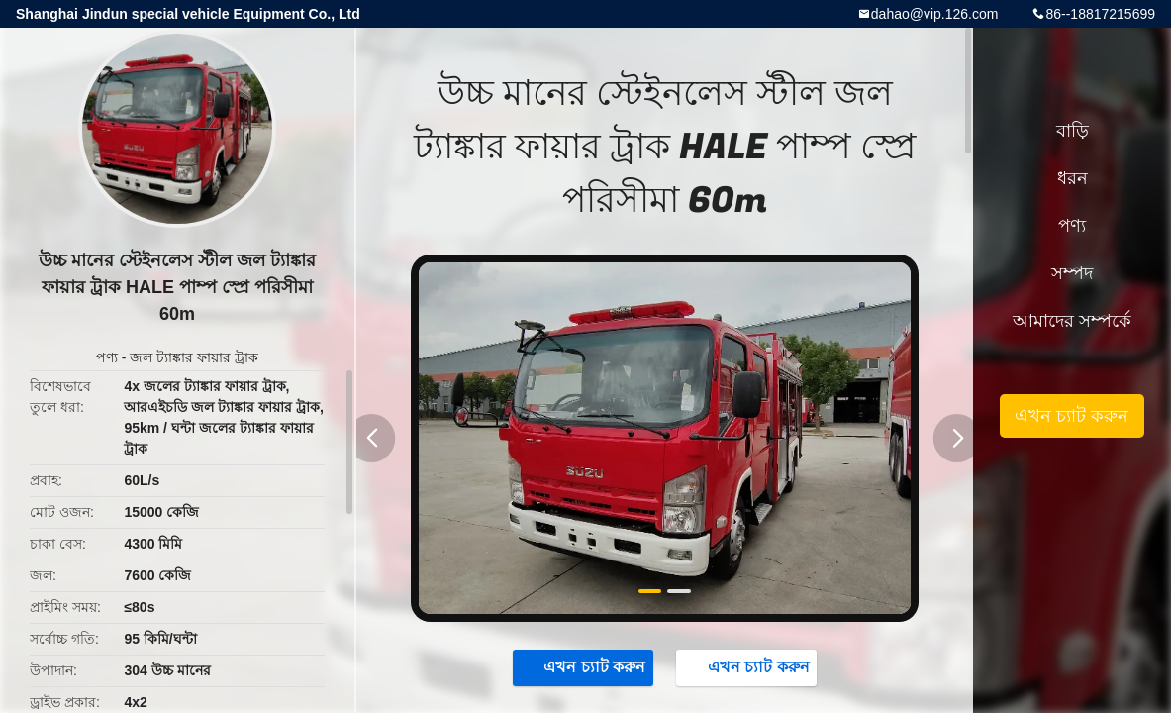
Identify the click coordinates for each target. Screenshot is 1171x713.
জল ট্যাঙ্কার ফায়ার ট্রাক (194, 357)
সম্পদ (1072, 273)
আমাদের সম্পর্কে (1072, 321)
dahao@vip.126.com (935, 14)
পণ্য (107, 357)
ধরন (1072, 178)
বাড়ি (1072, 131)
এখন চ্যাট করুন (584, 666)
